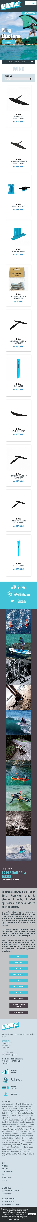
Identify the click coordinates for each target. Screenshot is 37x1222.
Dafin (18, 1111)
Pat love (17, 1133)
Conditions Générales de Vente (12, 1059)
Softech (14, 1145)
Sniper (32, 1142)
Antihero (32, 1104)
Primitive (8, 1136)
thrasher (4, 1152)
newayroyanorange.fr (11, 1055)
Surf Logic (9, 1149)
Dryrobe (24, 1113)
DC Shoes (26, 1111)
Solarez (18, 1145)
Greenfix (4, 1122)
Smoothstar (28, 1142)
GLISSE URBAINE (7, 1177)
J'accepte (32, 1214)
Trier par (8, 76)
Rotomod (11, 1138)
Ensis (6, 1118)
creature (30, 1108)
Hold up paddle (30, 1122)
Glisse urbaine (18, 986)
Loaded (7, 1127)
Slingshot (21, 1142)
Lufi (20, 1127)
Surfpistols (15, 1149)
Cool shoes (24, 1108)
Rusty (29, 1138)
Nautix (26, 1129)
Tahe (29, 1149)
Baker (12, 1106)
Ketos (3, 1127)
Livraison (5, 1063)
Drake (19, 1113)
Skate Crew (5, 1142)
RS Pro (25, 1138)
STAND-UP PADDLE (7, 1172)
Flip (30, 1118)
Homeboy (4, 1124)
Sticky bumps (24, 1147)
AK (2, 1104)
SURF (3, 1163)
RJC (7, 1138)
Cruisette (4, 1111)
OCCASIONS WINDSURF (9, 1199)
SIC (28, 1140)
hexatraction (22, 1122)
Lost (17, 1127)
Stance (13, 1147)
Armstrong (8, 1106)
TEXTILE (4, 1180)
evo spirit (13, 1118)
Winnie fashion (21, 1154)
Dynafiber (9, 1115)
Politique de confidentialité (11, 1061)
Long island (13, 1127)
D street (14, 1111)
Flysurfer (4, 1120)
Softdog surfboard (6, 1145)
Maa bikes (24, 1127)
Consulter (8, 42)
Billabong (22, 1106)
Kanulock (32, 1124)
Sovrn (25, 1145)
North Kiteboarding (10, 1131)
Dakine (22, 1111)
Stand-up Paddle (18, 974)
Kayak (18, 980)
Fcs (24, 1118)
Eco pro (19, 1115)
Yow (27, 1154)
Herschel (15, 1122)
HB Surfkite (10, 1122)
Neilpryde (31, 1129)
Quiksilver (18, 1136)
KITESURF (5, 1169)
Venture (4, 1154)
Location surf (18, 998)
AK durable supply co (9, 1104)
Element (27, 1115)
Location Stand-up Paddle (18, 1005)
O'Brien (20, 1131)
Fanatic (21, 1118)
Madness (30, 1127)
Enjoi (3, 1118)
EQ (9, 1118)
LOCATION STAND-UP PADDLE (10, 1191)
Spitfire (8, 1147)
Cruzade (9, 1111)
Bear (16, 1106)
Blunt (26, 1106)
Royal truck (17, 1138)
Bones (30, 1106)
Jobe (28, 1124)
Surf (18, 956)
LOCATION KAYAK (7, 1194)
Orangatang (8, 1133)
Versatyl (9, 1154)
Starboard (17, 1147)
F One (17, 1118)
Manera (4, 1129)
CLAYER (15, 1108)
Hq (8, 1124)
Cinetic (10, 1108)
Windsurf (18, 962)
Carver (6, 1108)
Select (14, 1140)
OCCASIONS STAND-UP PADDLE (11, 1204)
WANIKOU (14, 1154)
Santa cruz (9, 1140)
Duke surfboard (30, 1113)
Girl (30, 1120)
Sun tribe (31, 1147)
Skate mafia (11, 1142)
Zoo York (4, 1156)
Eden (23, 1115)
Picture (22, 1133)
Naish (22, 1129)
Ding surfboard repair (11, 1113)
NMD (3, 1131)
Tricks (11, 1152)
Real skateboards (26, 1136)
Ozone (13, 1133)
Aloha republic (25, 1104)
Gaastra (26, 1120)
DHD (31, 1111)
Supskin (4, 1149)
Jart (25, 1124)
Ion (17, 1124)
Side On (32, 1140)
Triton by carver (17, 1152)
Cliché (19, 1108)
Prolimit (13, 1136)
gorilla (33, 1120)
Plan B (26, 1133)
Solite (22, 1145)
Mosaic (15, 1129)
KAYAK (3, 1174)
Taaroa (25, 1149)
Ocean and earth (26, 1131)
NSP (16, 1131)
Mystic (19, 1129)
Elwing (31, 1115)
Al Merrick (18, 1104)
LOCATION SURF (6, 1188)
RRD (22, 1138)
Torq (8, 1152)
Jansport (21, 1124)
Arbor (3, 1106)
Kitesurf (18, 968)
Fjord (27, 1118)
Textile (18, 992)
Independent (12, 1124)
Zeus (32, 1154)
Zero (30, 1154)
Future (22, 1120)
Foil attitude (10, 1120)
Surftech (21, 1149)
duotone (4, 1115)
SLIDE (17, 1142)
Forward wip (17, 1120)
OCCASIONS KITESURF (8, 1202)
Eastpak (14, 1115)
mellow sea (9, 1129)
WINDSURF (5, 1166)
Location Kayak (18, 1013)
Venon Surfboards (26, 1152)
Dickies (4, 1113)
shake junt (24, 1140)
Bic (18, 1106)
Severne (19, 1140)
